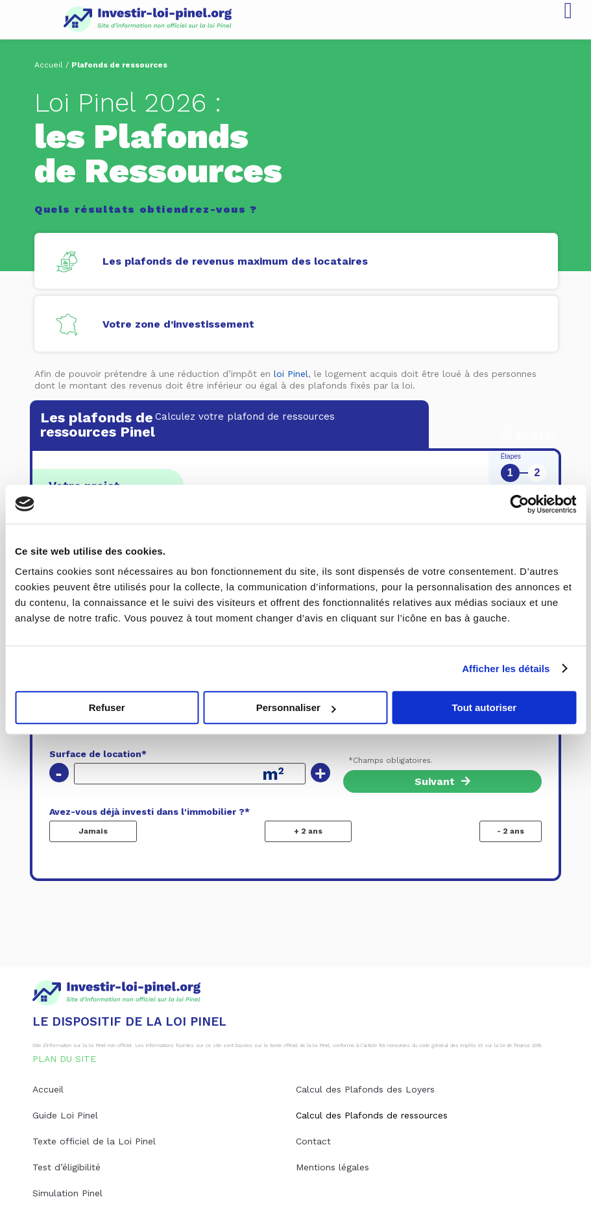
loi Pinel (291, 373)
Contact (313, 1141)
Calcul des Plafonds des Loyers (365, 1089)
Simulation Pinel (67, 1193)
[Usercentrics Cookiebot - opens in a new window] (519, 504)
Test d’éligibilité (66, 1167)
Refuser (107, 707)
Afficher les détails (505, 668)
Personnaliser (296, 707)
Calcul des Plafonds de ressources (372, 1115)
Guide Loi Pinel (65, 1115)
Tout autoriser (484, 707)
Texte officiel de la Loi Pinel (94, 1141)
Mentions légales (332, 1167)
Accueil (48, 64)
